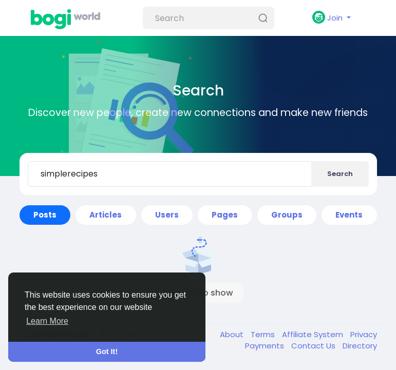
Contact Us (314, 345)
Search (340, 174)
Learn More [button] (47, 321)
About (233, 334)
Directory (360, 345)
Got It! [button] (107, 351)
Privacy (363, 334)
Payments (265, 345)
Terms (264, 334)
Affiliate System (313, 334)
